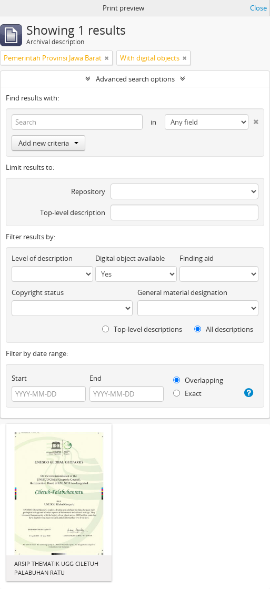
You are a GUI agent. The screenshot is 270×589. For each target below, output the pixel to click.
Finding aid (196, 258)
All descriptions (223, 329)
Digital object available (130, 258)
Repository (88, 191)
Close (258, 8)
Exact (187, 393)
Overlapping (198, 380)
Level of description (42, 258)
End (95, 378)
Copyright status (38, 292)
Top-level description (72, 212)
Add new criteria (48, 143)
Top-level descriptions (142, 329)
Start (19, 378)
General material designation (182, 292)
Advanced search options (135, 79)
